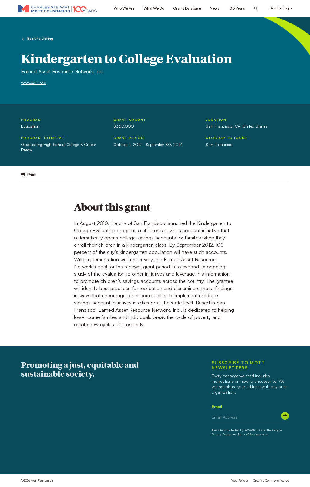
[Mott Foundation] (57, 8)
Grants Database (187, 8)
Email (217, 406)
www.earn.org (33, 82)
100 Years (236, 8)
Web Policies (239, 480)
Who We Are (124, 8)
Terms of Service (248, 434)
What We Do (154, 8)
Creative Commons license (271, 480)
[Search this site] (256, 8)
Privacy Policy (221, 434)
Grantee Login (280, 8)
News (214, 8)
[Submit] (285, 416)
